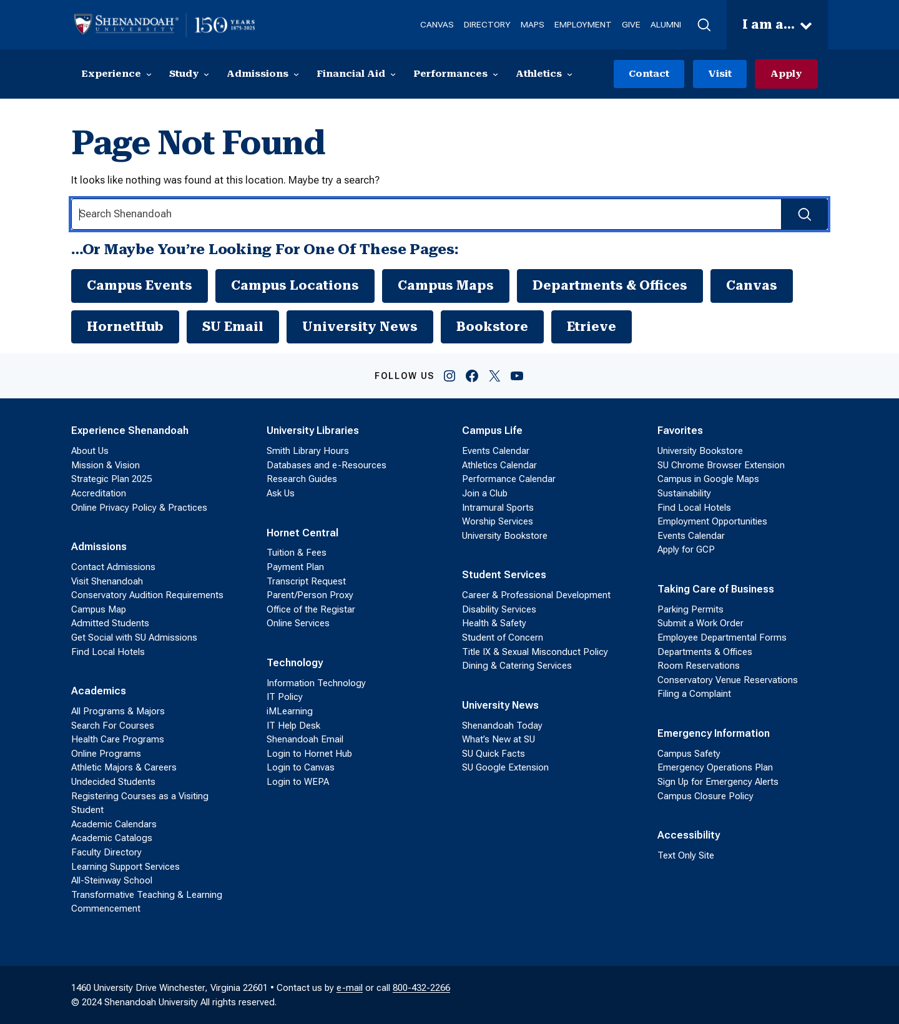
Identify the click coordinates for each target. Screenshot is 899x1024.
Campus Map (98, 609)
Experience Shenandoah (130, 431)
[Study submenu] (206, 74)
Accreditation (98, 493)
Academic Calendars (114, 824)
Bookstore (492, 326)
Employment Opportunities (712, 521)
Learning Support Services (125, 866)
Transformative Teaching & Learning (146, 894)
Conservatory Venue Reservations (727, 680)
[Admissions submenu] (296, 74)
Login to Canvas (301, 768)
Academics (98, 691)
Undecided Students (113, 781)
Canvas (751, 285)
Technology (295, 663)
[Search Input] (449, 214)
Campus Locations (295, 285)
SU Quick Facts (493, 753)
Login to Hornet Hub (309, 753)
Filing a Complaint (694, 694)
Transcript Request (306, 581)
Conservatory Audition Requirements (147, 595)
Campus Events (139, 285)
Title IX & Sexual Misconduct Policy (535, 651)
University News (360, 326)
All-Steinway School (111, 880)
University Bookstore (505, 535)
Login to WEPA (298, 781)
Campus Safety (688, 753)
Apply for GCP (686, 550)
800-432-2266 (421, 987)
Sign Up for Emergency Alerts (718, 781)
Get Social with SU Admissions (134, 637)
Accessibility (688, 835)
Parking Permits (690, 609)
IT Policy (285, 697)
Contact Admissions (113, 567)
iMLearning (290, 711)
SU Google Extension (505, 768)
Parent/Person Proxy (310, 595)
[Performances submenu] (495, 74)
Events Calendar (495, 450)
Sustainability (684, 493)
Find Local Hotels (108, 651)
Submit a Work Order (700, 623)
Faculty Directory (106, 852)
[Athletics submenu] (569, 74)
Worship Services (497, 521)
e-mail (350, 987)
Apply (786, 73)
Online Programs (106, 753)
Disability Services (499, 609)
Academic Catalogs (111, 838)
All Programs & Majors (118, 711)
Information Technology (316, 683)
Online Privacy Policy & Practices (139, 507)
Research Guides (302, 479)
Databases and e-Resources (326, 465)
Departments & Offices (610, 285)
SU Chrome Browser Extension (721, 465)
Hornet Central (302, 533)
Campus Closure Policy (705, 796)
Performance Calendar (509, 479)
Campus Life (492, 431)
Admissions (99, 547)
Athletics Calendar (499, 465)
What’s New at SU (498, 739)
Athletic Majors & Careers (124, 768)
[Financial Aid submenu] (393, 74)
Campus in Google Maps (708, 479)
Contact (649, 73)
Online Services (298, 623)
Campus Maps (446, 285)
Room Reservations (698, 665)
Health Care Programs (117, 739)
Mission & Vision (105, 465)
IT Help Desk (293, 725)
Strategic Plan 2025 (111, 479)
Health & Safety (494, 623)
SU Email (232, 326)
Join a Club (485, 493)
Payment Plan (295, 567)
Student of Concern (502, 637)
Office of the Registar (311, 609)
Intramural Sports (498, 507)
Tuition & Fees (297, 553)
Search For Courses (112, 725)
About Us (90, 450)
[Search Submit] (804, 214)
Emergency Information (713, 733)
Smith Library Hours (308, 450)
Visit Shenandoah (107, 581)
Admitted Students (110, 623)
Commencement (105, 908)
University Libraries (313, 431)
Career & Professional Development (536, 595)
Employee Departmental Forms (722, 637)
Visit (720, 73)
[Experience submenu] (149, 74)
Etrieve (591, 326)
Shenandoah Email (305, 739)
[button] (704, 25)
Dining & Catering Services (517, 665)
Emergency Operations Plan (715, 768)
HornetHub (125, 326)
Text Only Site (685, 855)
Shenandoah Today (502, 725)
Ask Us (281, 493)
